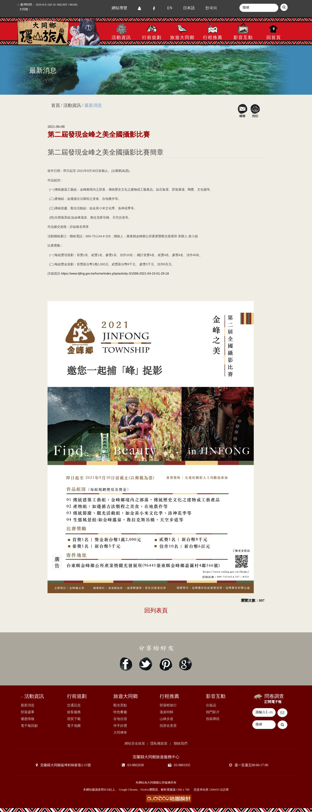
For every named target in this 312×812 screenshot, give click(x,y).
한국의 (211, 8)
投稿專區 (213, 719)
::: (49, 106)
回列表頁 (156, 610)
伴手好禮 (120, 726)
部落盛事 (27, 712)
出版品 (211, 705)
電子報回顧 (29, 726)
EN (169, 8)
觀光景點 (120, 705)
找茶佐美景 (168, 726)
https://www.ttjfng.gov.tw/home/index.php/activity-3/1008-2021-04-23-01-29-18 (115, 273)
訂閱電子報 (273, 702)
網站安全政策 (135, 743)
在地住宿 (120, 719)
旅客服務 (74, 712)
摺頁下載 (74, 719)
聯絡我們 (180, 743)
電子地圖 (74, 726)
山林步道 (166, 719)
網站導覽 (119, 8)
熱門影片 (213, 712)
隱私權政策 (158, 743)
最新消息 (27, 705)
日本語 (189, 8)
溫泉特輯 (166, 712)
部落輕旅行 (168, 705)
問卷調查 (274, 696)
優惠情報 (27, 719)
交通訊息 (74, 705)
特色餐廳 (120, 712)
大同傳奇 (120, 732)
